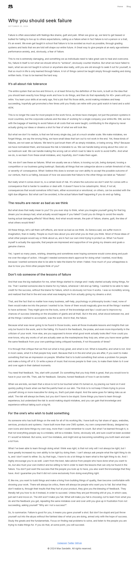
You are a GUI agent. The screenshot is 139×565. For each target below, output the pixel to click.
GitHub (78, 543)
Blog (129, 6)
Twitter (71, 543)
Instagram (62, 543)
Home (120, 6)
